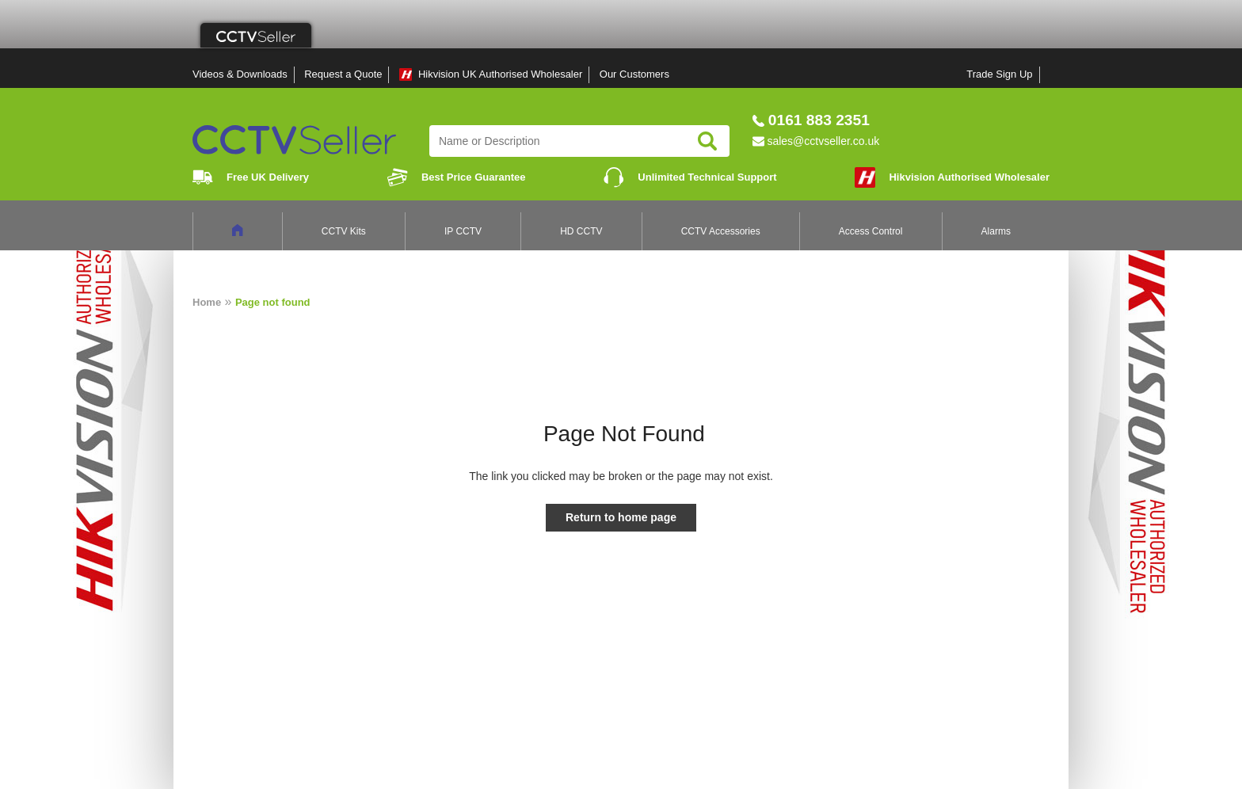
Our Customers (634, 74)
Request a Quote (343, 74)
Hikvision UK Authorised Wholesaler (500, 74)
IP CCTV (463, 231)
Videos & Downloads (240, 74)
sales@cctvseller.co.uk (823, 141)
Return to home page (621, 517)
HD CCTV (581, 231)
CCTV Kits (344, 231)
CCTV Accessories (720, 231)
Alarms (996, 231)
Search (707, 141)
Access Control (871, 231)
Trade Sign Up (999, 74)
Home (206, 302)
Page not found (272, 302)
